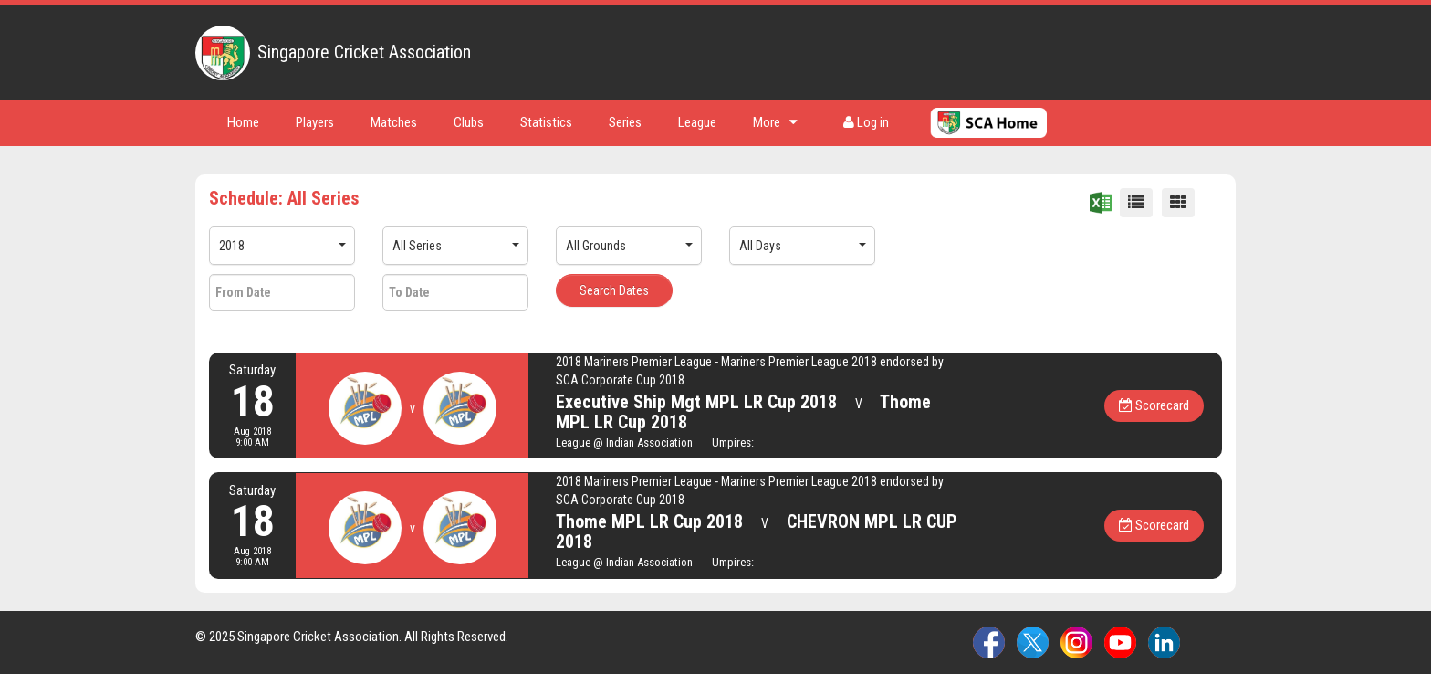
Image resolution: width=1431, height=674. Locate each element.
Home (243, 122)
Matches (394, 122)
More (775, 122)
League (697, 122)
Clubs (469, 122)
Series (625, 122)
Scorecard (1154, 405)
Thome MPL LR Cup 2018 (649, 521)
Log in (866, 122)
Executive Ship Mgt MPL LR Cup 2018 (696, 402)
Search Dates (614, 290)
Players (315, 122)
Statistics (546, 122)
